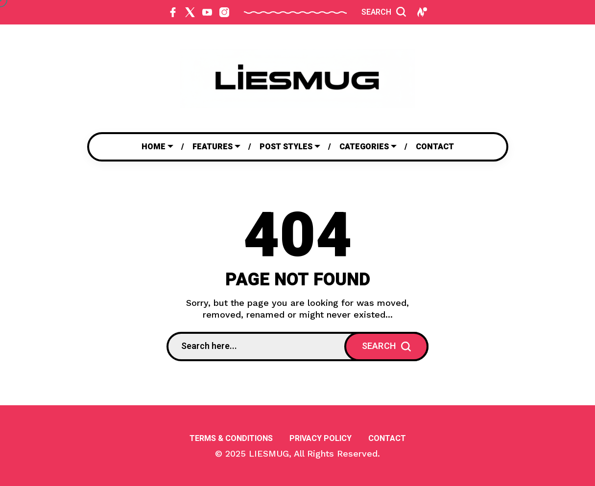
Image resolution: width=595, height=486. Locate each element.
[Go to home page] (297, 78)
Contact (387, 438)
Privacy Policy (320, 438)
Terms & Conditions (231, 438)
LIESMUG (269, 453)
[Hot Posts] (421, 12)
